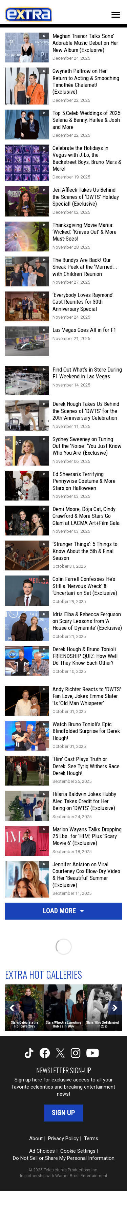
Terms (91, 1138)
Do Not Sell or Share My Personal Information (63, 1158)
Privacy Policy (63, 1138)
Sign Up (63, 1113)
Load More (63, 911)
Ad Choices (42, 1151)
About (36, 1138)
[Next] (115, 1008)
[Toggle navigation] (115, 14)
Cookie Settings (78, 1151)
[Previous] (12, 1008)
